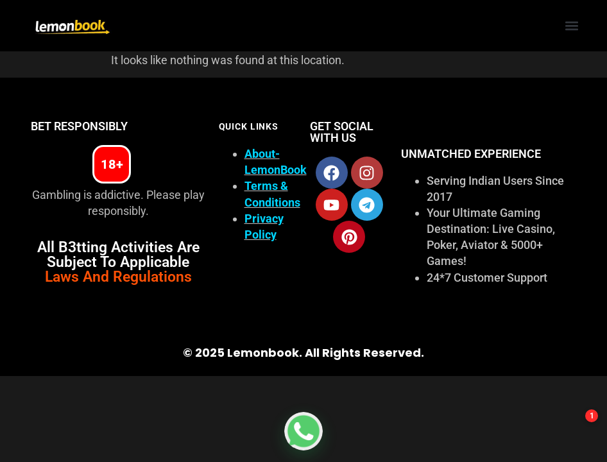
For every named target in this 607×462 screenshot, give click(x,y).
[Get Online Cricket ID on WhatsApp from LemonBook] (303, 431)
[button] (572, 26)
